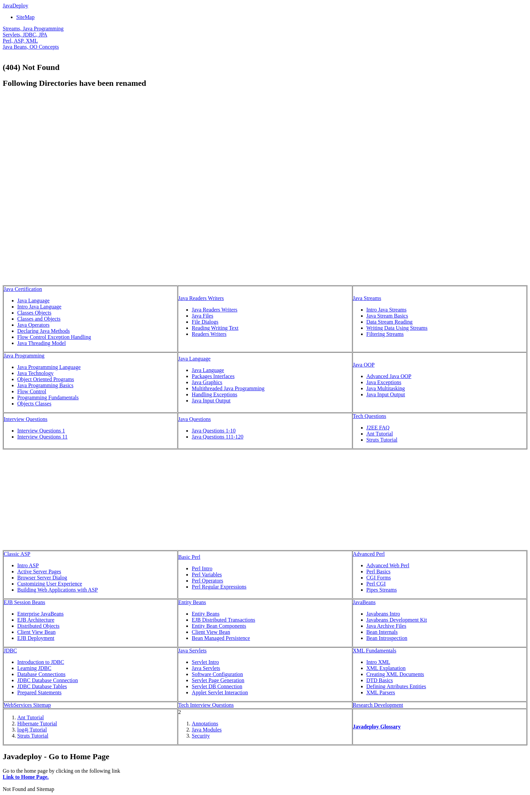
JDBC (10, 650)
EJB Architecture (35, 620)
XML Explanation (386, 668)
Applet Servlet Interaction (220, 692)
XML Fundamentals (374, 650)
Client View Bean (36, 632)
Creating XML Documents (395, 674)
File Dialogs (205, 322)
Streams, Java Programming (33, 28)
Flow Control (31, 391)
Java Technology (35, 373)
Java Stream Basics (387, 316)
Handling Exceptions (214, 394)
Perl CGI (376, 584)
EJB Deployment (35, 638)
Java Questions (194, 419)
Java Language (33, 300)
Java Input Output (211, 400)
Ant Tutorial (379, 434)
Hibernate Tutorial (37, 723)
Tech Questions (369, 416)
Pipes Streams (381, 590)
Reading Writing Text (215, 328)
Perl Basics (378, 571)
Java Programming (24, 355)
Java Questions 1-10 (214, 430)
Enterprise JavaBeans (40, 614)
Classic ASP (17, 554)
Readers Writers (209, 334)
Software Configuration (217, 674)
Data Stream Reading (389, 322)
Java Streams (367, 298)
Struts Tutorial (381, 440)
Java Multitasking (385, 388)
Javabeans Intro (383, 614)
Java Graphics (207, 382)
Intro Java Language (39, 306)
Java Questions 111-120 (217, 437)
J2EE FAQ (378, 427)
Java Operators (33, 325)
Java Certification (23, 289)
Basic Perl (189, 557)
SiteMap (25, 17)
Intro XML (378, 662)
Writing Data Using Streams (397, 328)
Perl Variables (207, 574)
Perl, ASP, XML (20, 41)
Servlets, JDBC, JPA (25, 35)
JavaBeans (364, 602)
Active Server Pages (39, 571)
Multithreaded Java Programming (228, 388)
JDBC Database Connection (47, 680)
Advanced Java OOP (388, 376)
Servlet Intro (205, 662)
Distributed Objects (38, 626)
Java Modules (206, 729)
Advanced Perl (369, 554)
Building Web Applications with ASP (57, 590)
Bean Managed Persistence (221, 638)
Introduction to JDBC (40, 662)
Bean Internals (382, 632)
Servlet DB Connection (217, 686)
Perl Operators (207, 580)
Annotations (205, 723)
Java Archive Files (386, 626)
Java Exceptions (384, 382)
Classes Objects (34, 313)
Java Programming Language (49, 367)
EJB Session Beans (24, 602)
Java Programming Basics (45, 385)
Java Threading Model (41, 343)
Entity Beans (192, 602)
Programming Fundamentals (48, 397)
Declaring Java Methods (43, 331)
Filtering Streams (385, 334)
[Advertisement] (59, 142)
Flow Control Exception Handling (54, 337)
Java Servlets (192, 650)
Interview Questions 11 (42, 437)
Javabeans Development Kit (396, 620)
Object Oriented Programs (45, 379)
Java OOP (364, 365)
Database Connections (41, 674)
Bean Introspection (386, 638)
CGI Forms (378, 577)
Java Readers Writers (201, 298)
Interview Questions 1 (41, 430)
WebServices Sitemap (27, 705)
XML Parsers (380, 692)
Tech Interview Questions (206, 705)
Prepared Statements (39, 692)
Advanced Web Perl (387, 565)
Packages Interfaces (213, 376)
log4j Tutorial (32, 729)
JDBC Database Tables (42, 686)
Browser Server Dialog (42, 577)
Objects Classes (34, 403)
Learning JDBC (34, 668)
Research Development (378, 705)
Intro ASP (28, 565)
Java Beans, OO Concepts (31, 47)
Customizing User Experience (49, 584)
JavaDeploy (15, 5)
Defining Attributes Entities (396, 686)
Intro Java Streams (386, 310)
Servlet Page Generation (218, 680)
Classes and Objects (39, 319)
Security (201, 736)
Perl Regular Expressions (219, 587)
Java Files (202, 316)
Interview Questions (25, 419)
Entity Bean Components (219, 626)
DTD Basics (379, 680)
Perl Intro (202, 568)
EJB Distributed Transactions (223, 620)
